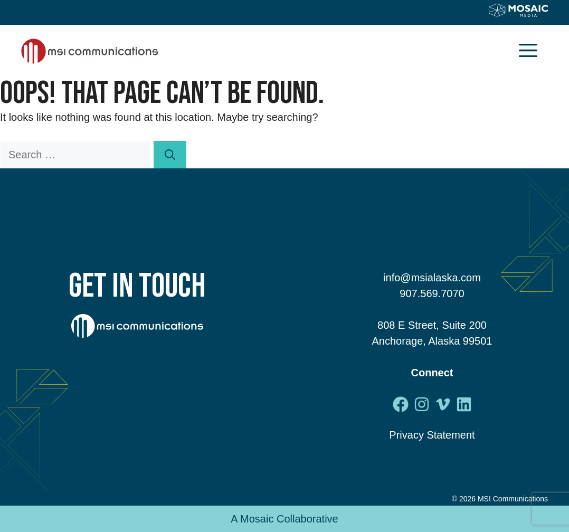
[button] (528, 51)
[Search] (170, 154)
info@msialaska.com (432, 277)
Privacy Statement (432, 435)
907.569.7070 (432, 293)
